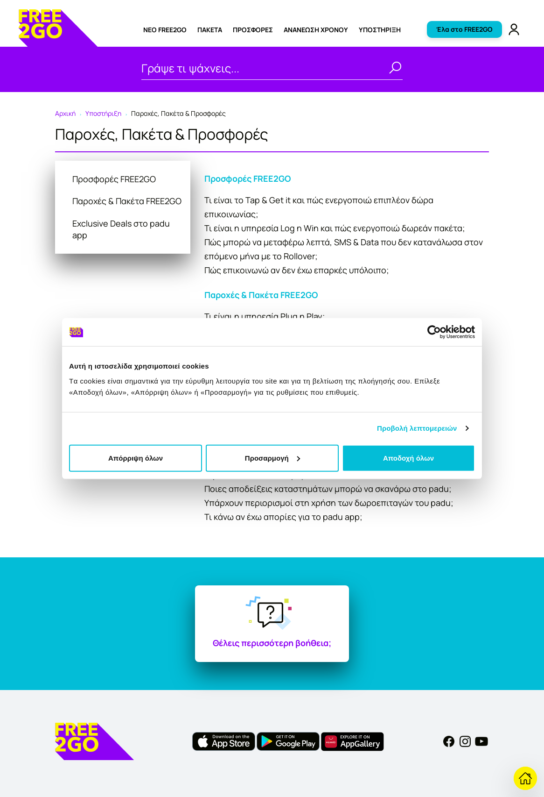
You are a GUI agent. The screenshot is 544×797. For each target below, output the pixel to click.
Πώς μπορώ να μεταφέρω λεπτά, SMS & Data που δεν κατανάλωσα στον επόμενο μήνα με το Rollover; (343, 249)
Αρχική (65, 113)
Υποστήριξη (380, 29)
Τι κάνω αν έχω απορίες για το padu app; (283, 516)
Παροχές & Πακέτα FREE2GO (126, 200)
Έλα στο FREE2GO (464, 29)
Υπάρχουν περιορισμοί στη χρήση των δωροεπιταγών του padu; (328, 502)
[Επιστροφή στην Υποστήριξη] (525, 778)
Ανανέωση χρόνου (316, 29)
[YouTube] (481, 741)
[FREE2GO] (58, 44)
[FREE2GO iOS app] (223, 741)
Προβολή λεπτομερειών (417, 428)
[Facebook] (448, 741)
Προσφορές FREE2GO (114, 179)
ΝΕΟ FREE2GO (165, 29)
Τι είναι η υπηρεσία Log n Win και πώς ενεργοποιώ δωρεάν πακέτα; (334, 228)
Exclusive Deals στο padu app (121, 229)
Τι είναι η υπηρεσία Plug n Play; (264, 316)
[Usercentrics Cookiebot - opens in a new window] (434, 332)
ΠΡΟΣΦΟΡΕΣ (253, 29)
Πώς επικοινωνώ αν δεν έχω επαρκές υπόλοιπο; (296, 270)
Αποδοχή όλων (408, 458)
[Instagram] (465, 741)
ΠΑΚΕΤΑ (209, 29)
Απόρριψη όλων (135, 458)
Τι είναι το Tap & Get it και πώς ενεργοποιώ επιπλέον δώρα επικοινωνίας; (318, 207)
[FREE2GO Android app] (288, 741)
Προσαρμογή (272, 458)
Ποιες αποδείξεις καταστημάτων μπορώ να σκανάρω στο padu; (328, 488)
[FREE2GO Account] (514, 28)
